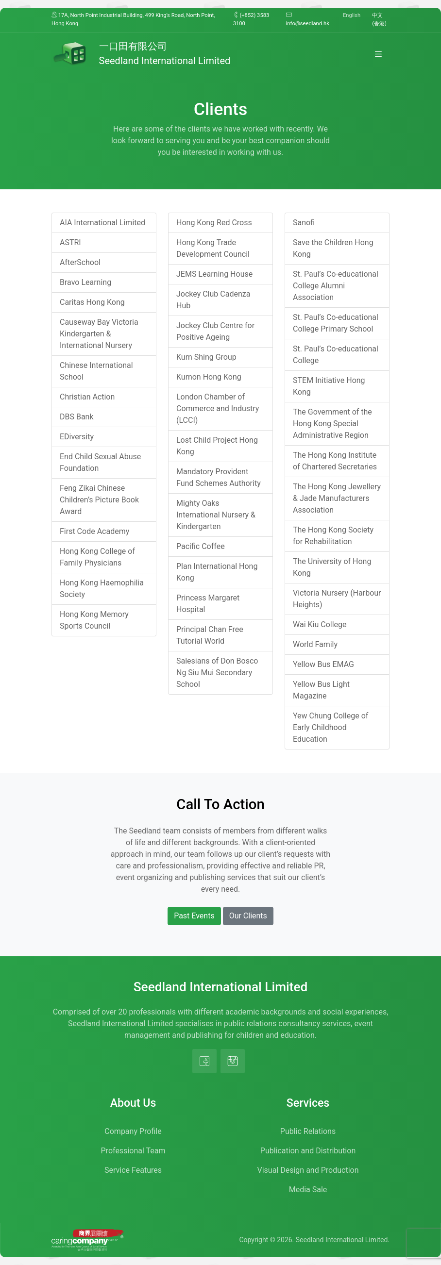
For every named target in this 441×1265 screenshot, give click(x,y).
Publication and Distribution (308, 1150)
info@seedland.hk (307, 19)
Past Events (194, 915)
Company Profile (132, 1131)
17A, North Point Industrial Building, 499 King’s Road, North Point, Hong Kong (133, 19)
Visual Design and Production (308, 1170)
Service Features (133, 1170)
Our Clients (248, 915)
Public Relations (308, 1131)
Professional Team (133, 1150)
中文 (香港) (379, 19)
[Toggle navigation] (378, 54)
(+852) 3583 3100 (251, 19)
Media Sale (308, 1189)
